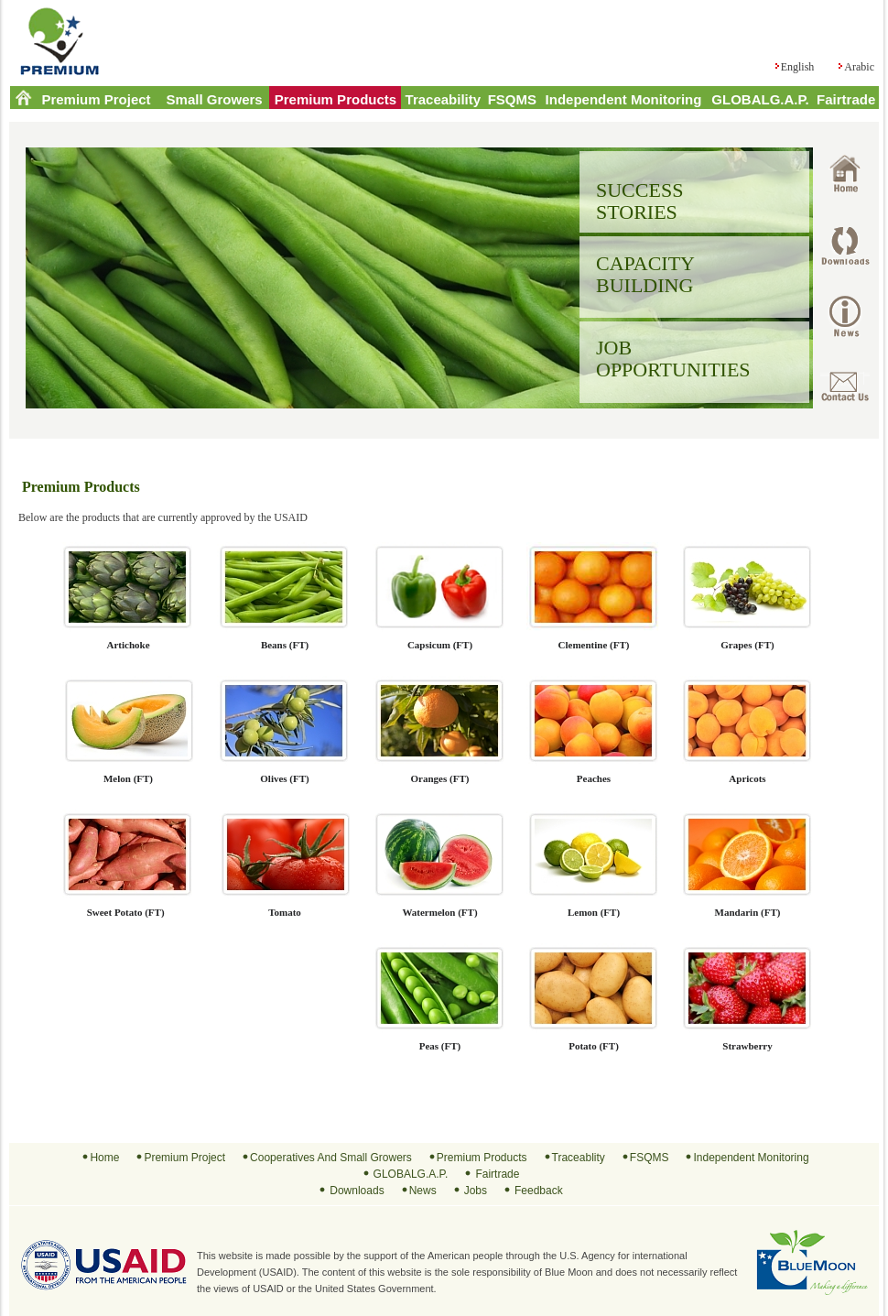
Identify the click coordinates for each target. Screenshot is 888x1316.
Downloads (357, 1190)
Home (104, 1157)
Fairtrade (846, 99)
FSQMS (512, 99)
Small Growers (215, 99)
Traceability (444, 99)
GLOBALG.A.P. (759, 99)
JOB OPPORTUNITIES (673, 358)
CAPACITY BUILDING (645, 274)
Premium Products (335, 99)
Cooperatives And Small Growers (331, 1157)
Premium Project (95, 99)
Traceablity (578, 1157)
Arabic (859, 66)
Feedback (538, 1190)
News (423, 1190)
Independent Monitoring (624, 99)
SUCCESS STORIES (639, 201)
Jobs (475, 1190)
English (798, 66)
